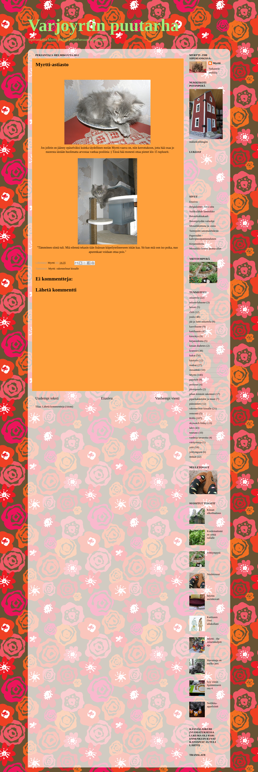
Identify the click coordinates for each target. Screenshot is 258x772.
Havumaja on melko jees (214, 662)
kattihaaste (195, 331)
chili (191, 312)
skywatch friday (198, 423)
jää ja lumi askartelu (200, 321)
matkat (193, 365)
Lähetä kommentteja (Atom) (57, 406)
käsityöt (193, 360)
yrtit (191, 447)
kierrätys (194, 336)
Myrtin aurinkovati (213, 597)
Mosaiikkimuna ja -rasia (202, 225)
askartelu (194, 297)
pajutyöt (193, 379)
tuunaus (193, 432)
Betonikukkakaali (198, 216)
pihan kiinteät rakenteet (202, 394)
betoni (192, 307)
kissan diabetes (197, 345)
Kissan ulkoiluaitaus (214, 511)
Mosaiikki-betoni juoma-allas (205, 248)
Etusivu (107, 398)
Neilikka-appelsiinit (212, 705)
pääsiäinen (195, 403)
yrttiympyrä (195, 452)
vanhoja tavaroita (198, 437)
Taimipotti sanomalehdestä (203, 230)
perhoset (194, 384)
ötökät (192, 456)
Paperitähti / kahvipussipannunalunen (202, 237)
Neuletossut (213, 574)
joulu (192, 316)
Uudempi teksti (47, 398)
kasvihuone (195, 326)
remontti (194, 413)
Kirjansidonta (196, 243)
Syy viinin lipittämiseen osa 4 (214, 685)
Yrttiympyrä (213, 552)
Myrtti (51, 268)
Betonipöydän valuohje (201, 221)
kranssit (193, 350)
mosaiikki (194, 369)
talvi (191, 427)
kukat (192, 355)
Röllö (192, 418)
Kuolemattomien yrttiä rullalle (215, 534)
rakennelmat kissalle (68, 268)
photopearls (195, 389)
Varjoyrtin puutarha (103, 25)
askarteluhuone (197, 302)
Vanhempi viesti (167, 398)
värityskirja (195, 442)
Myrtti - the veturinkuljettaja (214, 642)
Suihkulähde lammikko (201, 211)
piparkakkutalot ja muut (202, 399)
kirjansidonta (196, 341)
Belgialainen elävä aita (201, 206)
